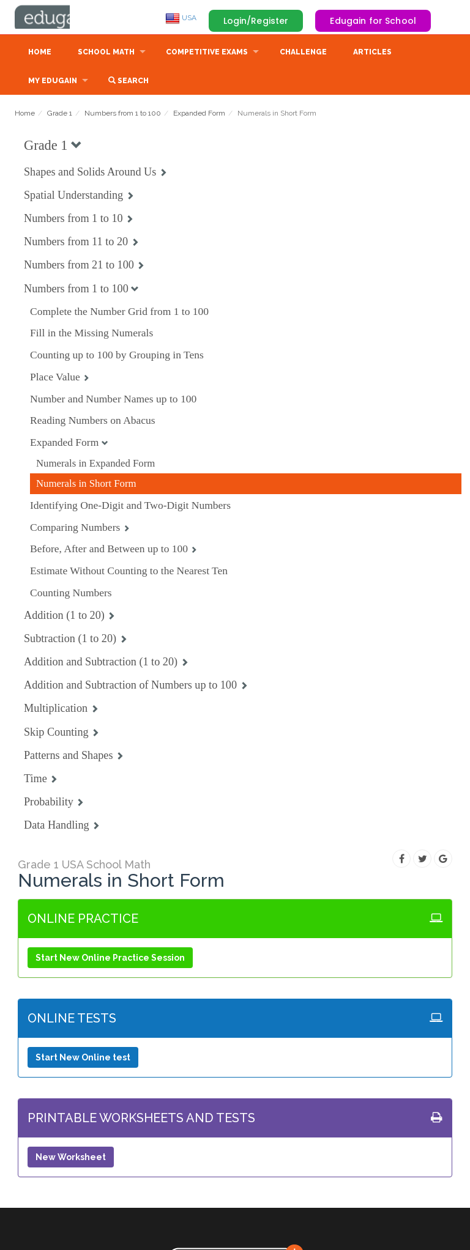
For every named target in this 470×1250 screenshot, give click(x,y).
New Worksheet (70, 1158)
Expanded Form (199, 114)
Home (39, 53)
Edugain (60, 17)
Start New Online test (82, 1058)
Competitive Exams (207, 53)
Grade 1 (59, 114)
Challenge (303, 53)
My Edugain (52, 82)
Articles (372, 53)
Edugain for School (373, 21)
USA (180, 17)
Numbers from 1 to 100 (122, 114)
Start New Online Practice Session (110, 959)
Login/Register (256, 21)
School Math (106, 53)
